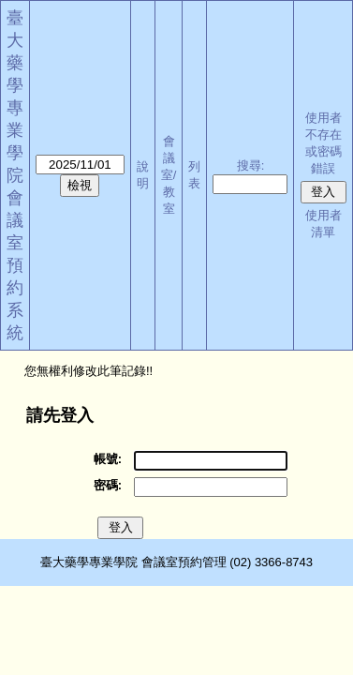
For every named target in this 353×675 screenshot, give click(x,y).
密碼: (108, 485)
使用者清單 (323, 223)
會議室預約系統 (15, 265)
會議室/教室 (169, 175)
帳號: (108, 459)
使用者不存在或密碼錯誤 (323, 143)
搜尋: (251, 165)
